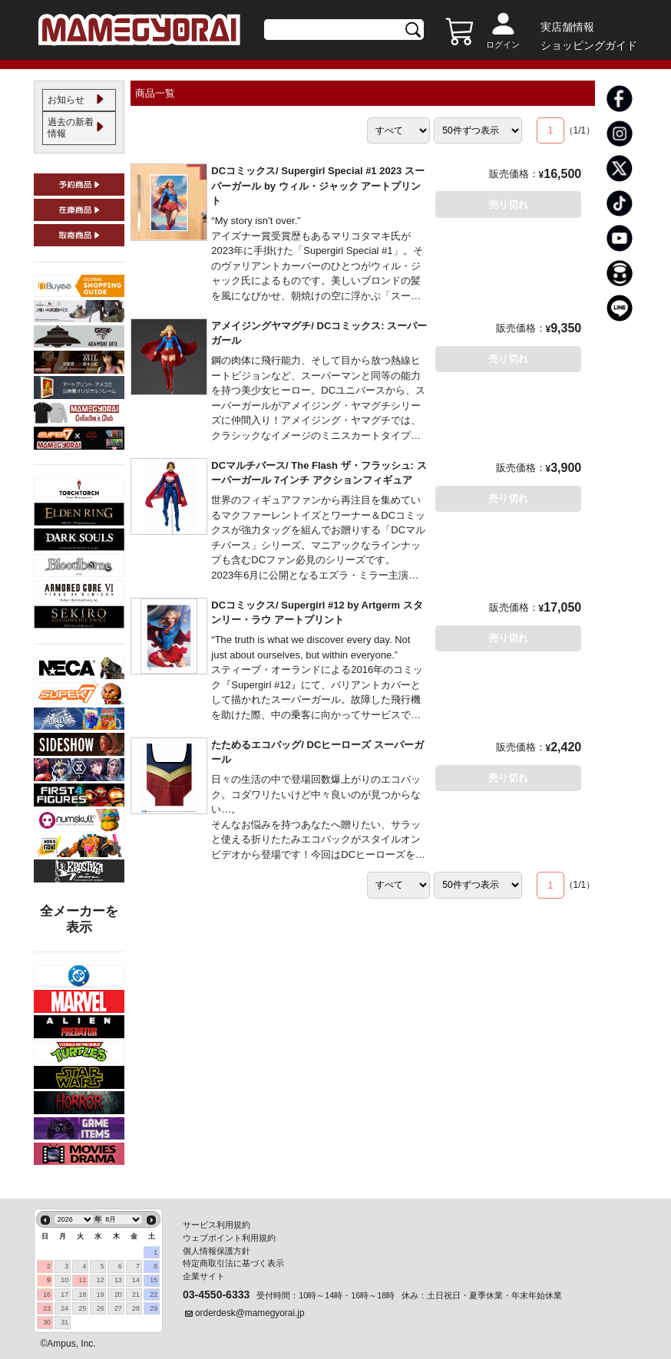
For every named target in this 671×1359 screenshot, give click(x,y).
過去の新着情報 (69, 136)
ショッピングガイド (588, 45)
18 (83, 1294)
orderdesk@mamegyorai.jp (250, 1313)
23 (47, 1308)
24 (64, 1308)
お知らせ (69, 102)
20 (118, 1294)
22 (153, 1294)
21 (136, 1294)
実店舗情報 (567, 27)
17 (64, 1294)
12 (100, 1281)
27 (118, 1308)
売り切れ (508, 204)
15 (153, 1281)
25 (83, 1308)
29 (153, 1308)
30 (47, 1323)
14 (136, 1281)
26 (100, 1308)
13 (118, 1281)
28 (136, 1308)
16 (47, 1294)
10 (64, 1281)
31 (64, 1323)
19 (100, 1294)
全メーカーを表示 (79, 930)
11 (83, 1281)
